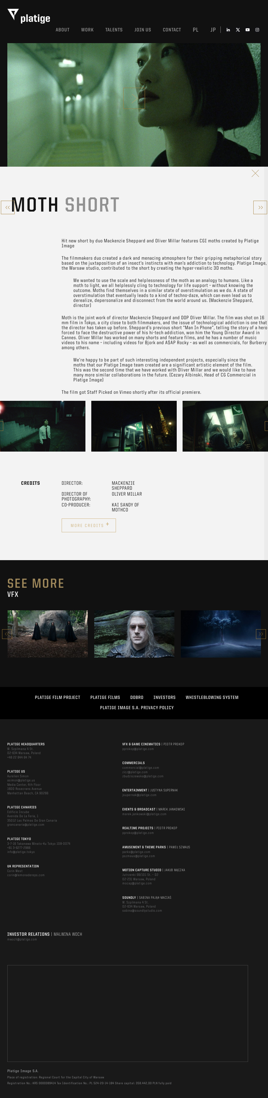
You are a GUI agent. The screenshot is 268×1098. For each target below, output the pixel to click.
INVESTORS (165, 697)
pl (196, 30)
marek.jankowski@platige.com (144, 814)
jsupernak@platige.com (139, 795)
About (63, 30)
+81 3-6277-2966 (19, 848)
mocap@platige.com (137, 883)
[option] (42, 426)
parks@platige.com (136, 852)
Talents (114, 30)
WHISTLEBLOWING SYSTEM (212, 697)
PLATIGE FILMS (105, 697)
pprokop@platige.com (138, 749)
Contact (172, 30)
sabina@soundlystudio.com (142, 911)
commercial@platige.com (140, 768)
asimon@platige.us (21, 780)
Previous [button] (7, 634)
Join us (142, 30)
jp (213, 30)
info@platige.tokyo (21, 852)
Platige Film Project (57, 697)
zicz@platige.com (135, 772)
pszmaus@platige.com (138, 856)
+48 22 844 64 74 (19, 757)
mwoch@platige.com (22, 939)
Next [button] (261, 634)
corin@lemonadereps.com (26, 875)
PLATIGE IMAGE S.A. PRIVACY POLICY (137, 708)
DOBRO (137, 697)
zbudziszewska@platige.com (143, 776)
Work (87, 30)
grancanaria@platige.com (26, 825)
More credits (90, 524)
